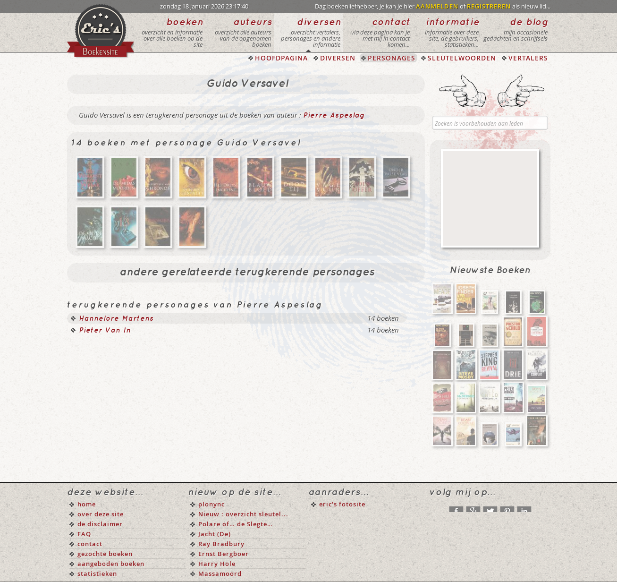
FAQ (84, 534)
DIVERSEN (337, 57)
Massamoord (220, 573)
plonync (211, 504)
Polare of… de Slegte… (235, 524)
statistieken (97, 573)
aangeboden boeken (110, 563)
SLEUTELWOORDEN (462, 57)
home (86, 504)
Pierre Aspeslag (334, 115)
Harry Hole (217, 563)
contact (89, 543)
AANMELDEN (437, 6)
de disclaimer (100, 524)
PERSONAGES (391, 57)
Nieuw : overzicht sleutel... (243, 514)
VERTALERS (528, 57)
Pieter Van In (105, 330)
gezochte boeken (105, 553)
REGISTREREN (489, 6)
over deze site (100, 514)
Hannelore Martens (116, 319)
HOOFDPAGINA (281, 57)
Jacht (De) (214, 534)
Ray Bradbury (221, 543)
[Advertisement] (490, 198)
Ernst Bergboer (223, 553)
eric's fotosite (342, 504)
